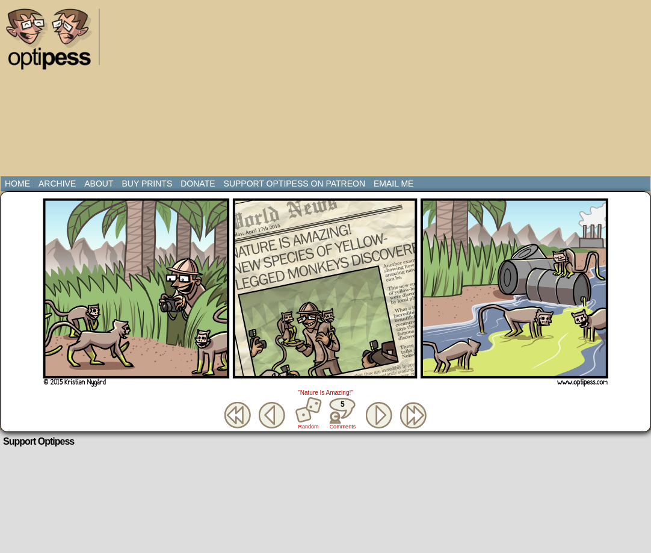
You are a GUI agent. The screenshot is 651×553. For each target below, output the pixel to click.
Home (17, 183)
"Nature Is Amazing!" (325, 392)
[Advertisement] (303, 90)
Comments (342, 413)
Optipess (55, 42)
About (98, 183)
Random (308, 427)
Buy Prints (147, 183)
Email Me (393, 183)
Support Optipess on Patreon (294, 183)
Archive (57, 183)
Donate (197, 183)
